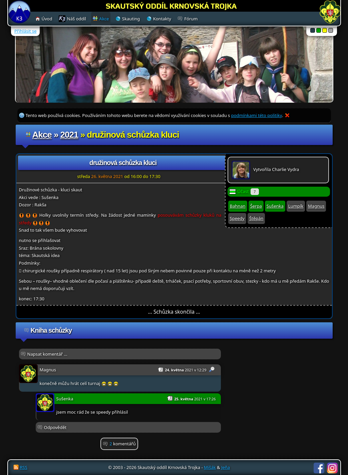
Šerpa (256, 206)
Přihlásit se (25, 31)
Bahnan (238, 206)
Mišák (210, 467)
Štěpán (256, 218)
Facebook (319, 468)
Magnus (316, 206)
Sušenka (275, 206)
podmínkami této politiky (256, 115)
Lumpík (295, 206)
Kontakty (162, 19)
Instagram (332, 468)
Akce (42, 135)
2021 (69, 135)
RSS (23, 467)
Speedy (237, 218)
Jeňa (225, 467)
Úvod (47, 19)
